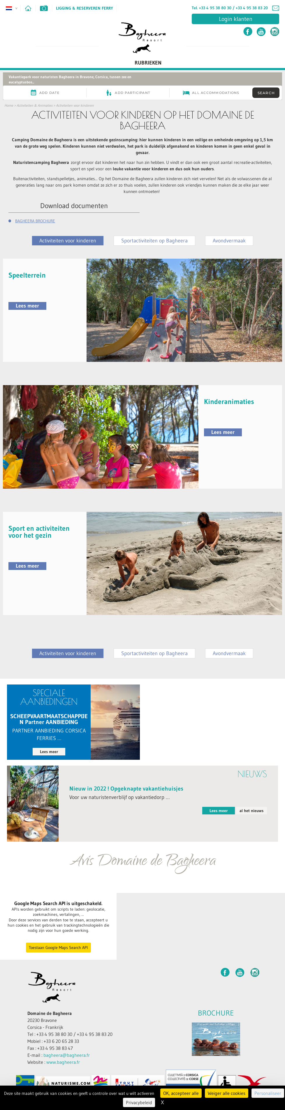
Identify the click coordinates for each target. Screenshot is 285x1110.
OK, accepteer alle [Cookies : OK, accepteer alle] (181, 1093)
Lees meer (27, 306)
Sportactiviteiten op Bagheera (154, 240)
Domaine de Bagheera (49, 1013)
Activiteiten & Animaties (34, 105)
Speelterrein (27, 275)
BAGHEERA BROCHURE (35, 221)
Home (8, 105)
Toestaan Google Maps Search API (58, 947)
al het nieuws (251, 810)
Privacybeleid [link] (139, 1102)
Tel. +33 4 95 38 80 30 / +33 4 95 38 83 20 (230, 7)
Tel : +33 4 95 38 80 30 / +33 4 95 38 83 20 (69, 1034)
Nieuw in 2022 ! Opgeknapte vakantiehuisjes (126, 788)
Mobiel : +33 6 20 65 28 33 (53, 1041)
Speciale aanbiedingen (49, 697)
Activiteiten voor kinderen (75, 105)
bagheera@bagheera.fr (66, 1055)
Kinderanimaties (229, 401)
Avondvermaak (229, 240)
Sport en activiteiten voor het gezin (39, 531)
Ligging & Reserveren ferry (84, 8)
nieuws (252, 774)
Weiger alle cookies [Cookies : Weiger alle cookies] (226, 1093)
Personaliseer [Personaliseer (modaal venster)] (267, 1093)
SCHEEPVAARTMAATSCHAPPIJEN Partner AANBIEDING (49, 719)
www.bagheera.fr (63, 1062)
